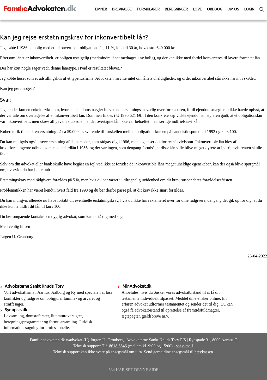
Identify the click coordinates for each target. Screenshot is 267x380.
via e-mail (184, 346)
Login (249, 9)
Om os (233, 9)
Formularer (148, 9)
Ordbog (214, 9)
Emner (101, 9)
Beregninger (176, 9)
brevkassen (204, 352)
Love (197, 9)
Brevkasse (122, 9)
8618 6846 (118, 346)
